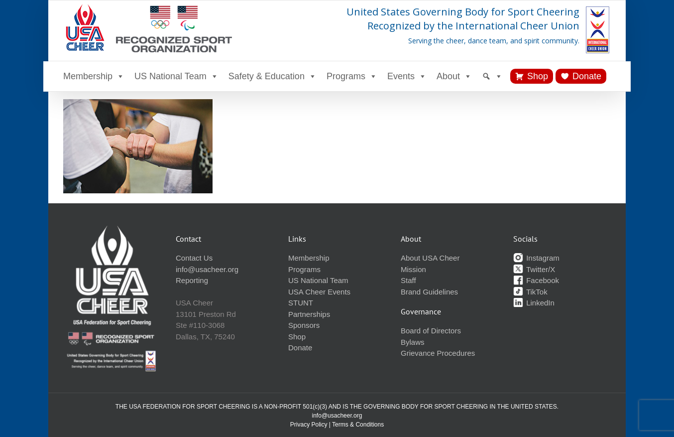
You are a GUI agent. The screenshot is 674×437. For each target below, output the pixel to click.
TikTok (530, 292)
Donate (586, 76)
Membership (93, 76)
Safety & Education (272, 76)
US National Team (176, 76)
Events (407, 76)
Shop (537, 76)
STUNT (300, 302)
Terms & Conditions (358, 424)
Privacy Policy (309, 424)
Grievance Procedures (438, 353)
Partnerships (309, 314)
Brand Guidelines (429, 292)
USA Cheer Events (319, 292)
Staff (408, 280)
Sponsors (304, 325)
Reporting (192, 280)
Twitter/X (534, 269)
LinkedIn (534, 302)
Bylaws (413, 342)
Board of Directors (431, 330)
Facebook (536, 280)
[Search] (492, 76)
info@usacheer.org (207, 269)
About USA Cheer (430, 258)
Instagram (536, 258)
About (454, 76)
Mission (413, 269)
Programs (352, 76)
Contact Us (194, 258)
